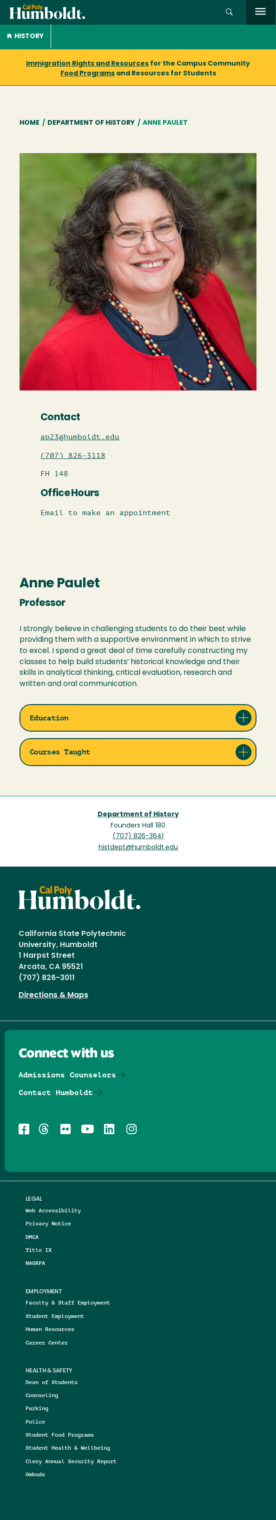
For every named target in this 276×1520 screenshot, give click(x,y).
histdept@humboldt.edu (138, 847)
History (25, 36)
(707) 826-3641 (138, 836)
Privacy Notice (48, 1223)
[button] (229, 12)
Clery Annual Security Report (71, 1461)
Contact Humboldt (56, 1092)
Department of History (91, 123)
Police (35, 1421)
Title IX (39, 1249)
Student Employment (55, 1315)
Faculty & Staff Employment (68, 1302)
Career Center (47, 1342)
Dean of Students (52, 1382)
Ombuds (35, 1474)
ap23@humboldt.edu (79, 437)
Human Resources (50, 1328)
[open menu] (260, 12)
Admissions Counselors (67, 1074)
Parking (37, 1408)
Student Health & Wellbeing (68, 1447)
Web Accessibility (53, 1210)
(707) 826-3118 (72, 455)
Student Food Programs (60, 1434)
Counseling (42, 1395)
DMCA (32, 1236)
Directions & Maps (53, 995)
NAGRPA (35, 1262)
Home (29, 123)
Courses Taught (60, 751)
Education (49, 717)
